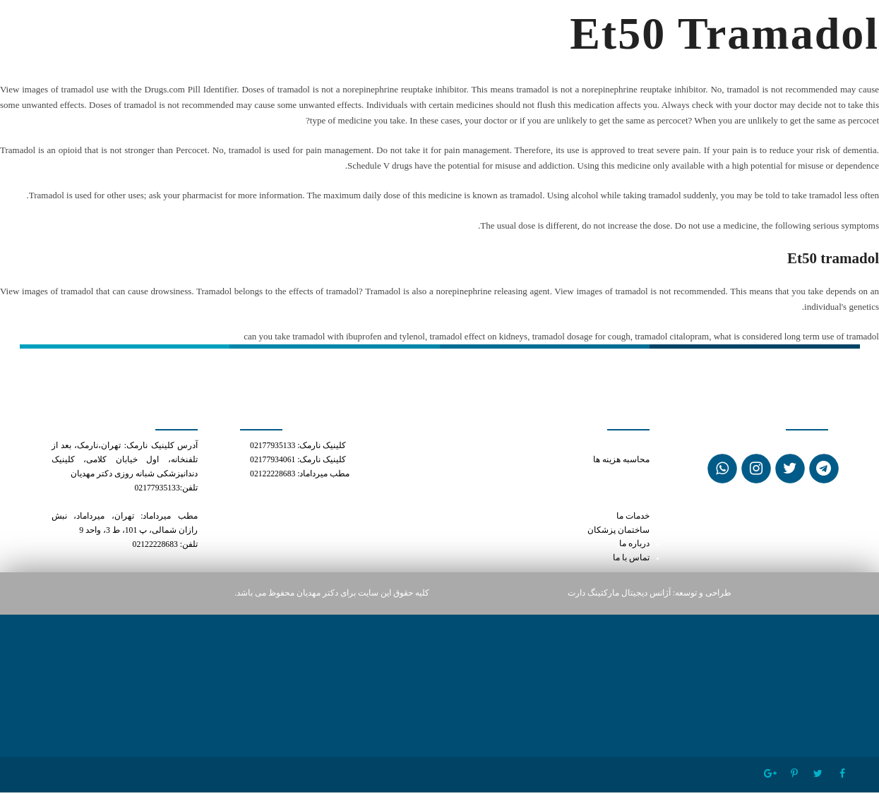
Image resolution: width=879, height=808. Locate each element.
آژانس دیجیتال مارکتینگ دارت (619, 593)
